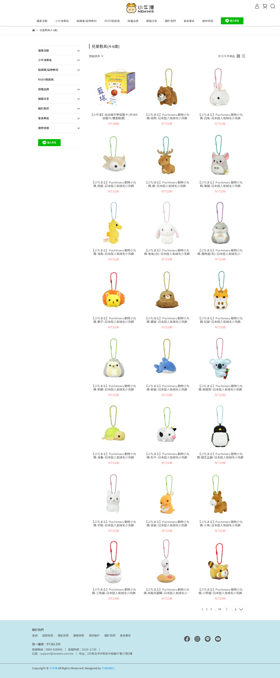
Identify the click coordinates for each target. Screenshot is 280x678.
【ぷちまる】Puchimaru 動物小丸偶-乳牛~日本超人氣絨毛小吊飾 (167, 455)
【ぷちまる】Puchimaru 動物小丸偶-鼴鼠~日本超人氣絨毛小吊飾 (167, 319)
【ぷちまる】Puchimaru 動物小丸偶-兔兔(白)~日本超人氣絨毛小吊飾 (167, 252)
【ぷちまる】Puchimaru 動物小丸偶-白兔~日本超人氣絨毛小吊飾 (220, 116)
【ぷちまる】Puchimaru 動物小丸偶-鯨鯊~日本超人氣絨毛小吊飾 (167, 387)
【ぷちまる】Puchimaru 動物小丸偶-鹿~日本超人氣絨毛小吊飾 (167, 184)
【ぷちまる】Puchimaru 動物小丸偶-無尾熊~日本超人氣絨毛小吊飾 (220, 387)
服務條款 (78, 635)
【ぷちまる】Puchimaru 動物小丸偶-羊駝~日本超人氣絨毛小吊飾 (113, 523)
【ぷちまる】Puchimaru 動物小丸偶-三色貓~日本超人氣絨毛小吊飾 (113, 591)
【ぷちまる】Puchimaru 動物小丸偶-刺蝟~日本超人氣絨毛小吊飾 (113, 387)
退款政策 (47, 635)
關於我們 (109, 635)
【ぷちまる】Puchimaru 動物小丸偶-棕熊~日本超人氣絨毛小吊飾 (167, 116)
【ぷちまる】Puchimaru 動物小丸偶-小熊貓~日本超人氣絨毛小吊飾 (220, 591)
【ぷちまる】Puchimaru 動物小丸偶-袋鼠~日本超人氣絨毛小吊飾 (167, 523)
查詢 (35, 635)
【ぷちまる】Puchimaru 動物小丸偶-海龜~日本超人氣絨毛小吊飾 (113, 455)
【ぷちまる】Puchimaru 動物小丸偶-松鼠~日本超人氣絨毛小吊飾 (220, 319)
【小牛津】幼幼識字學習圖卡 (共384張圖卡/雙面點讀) (113, 116)
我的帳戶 (94, 635)
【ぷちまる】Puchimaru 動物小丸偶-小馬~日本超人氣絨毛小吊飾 (220, 523)
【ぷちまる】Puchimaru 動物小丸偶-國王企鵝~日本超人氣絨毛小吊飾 (220, 455)
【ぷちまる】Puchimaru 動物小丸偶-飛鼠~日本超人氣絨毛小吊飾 (113, 184)
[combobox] (96, 56)
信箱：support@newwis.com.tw (52, 653)
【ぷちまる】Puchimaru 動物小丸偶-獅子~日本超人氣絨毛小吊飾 (113, 319)
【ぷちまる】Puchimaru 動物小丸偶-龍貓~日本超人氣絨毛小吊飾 (220, 184)
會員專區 (125, 635)
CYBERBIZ (108, 668)
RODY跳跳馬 (112, 21)
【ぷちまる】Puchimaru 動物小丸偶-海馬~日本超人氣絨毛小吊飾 (113, 252)
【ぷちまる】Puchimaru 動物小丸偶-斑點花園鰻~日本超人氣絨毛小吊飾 (167, 591)
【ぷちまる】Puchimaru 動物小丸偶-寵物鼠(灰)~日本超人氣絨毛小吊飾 (220, 252)
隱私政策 (63, 635)
